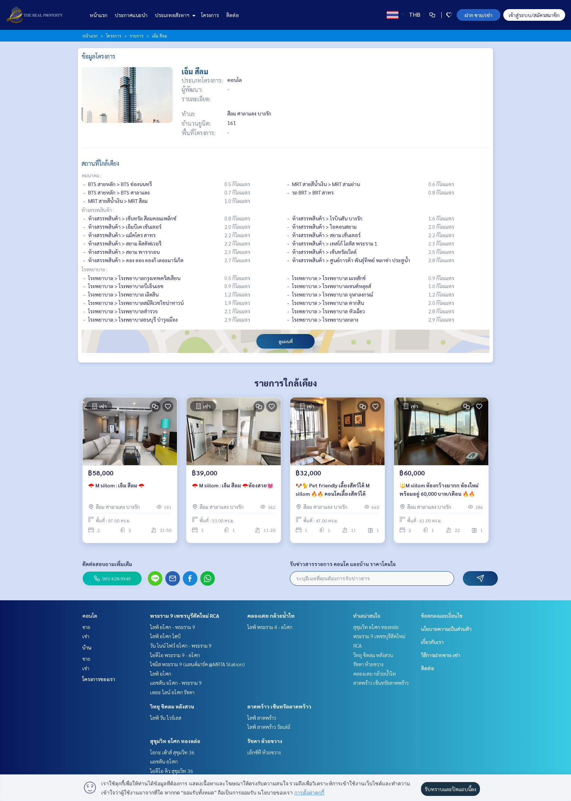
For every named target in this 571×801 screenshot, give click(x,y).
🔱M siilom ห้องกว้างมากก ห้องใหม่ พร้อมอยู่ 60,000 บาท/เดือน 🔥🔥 (439, 491)
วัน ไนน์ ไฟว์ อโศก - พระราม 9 (181, 645)
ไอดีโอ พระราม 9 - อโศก (175, 655)
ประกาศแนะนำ (131, 15)
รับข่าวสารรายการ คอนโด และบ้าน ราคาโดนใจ (343, 564)
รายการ (136, 36)
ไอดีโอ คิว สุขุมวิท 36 (171, 770)
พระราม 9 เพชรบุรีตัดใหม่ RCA (184, 615)
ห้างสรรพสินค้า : (98, 210)
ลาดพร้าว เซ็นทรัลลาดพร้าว (279, 706)
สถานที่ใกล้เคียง (100, 163)
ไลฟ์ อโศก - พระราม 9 (172, 627)
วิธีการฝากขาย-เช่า (440, 655)
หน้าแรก (98, 15)
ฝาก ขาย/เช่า (478, 15)
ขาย (86, 627)
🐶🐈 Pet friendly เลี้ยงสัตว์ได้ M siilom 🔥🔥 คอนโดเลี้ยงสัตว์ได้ (333, 491)
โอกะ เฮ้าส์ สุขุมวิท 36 (172, 752)
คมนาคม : (92, 175)
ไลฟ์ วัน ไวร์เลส (165, 717)
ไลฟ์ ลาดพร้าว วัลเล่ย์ (268, 726)
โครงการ (210, 15)
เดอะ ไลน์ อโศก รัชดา (172, 692)
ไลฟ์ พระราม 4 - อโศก (269, 627)
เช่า (85, 636)
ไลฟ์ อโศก (160, 673)
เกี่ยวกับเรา (432, 642)
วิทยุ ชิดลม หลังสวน (172, 706)
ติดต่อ (232, 15)
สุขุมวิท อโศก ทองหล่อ (175, 741)
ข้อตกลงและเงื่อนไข (441, 615)
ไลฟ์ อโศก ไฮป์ (165, 636)
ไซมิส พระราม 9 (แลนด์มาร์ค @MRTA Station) (197, 664)
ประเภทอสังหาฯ (174, 15)
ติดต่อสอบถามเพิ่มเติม (107, 564)
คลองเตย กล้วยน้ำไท (271, 615)
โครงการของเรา (98, 679)
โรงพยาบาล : (94, 269)
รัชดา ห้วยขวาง (264, 741)
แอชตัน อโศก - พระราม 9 (176, 682)
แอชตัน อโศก (164, 761)
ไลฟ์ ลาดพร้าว (261, 717)
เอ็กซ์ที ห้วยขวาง (264, 752)
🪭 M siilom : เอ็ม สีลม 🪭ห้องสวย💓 (232, 487)
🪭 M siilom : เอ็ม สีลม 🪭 (116, 487)
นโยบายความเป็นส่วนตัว (446, 628)
